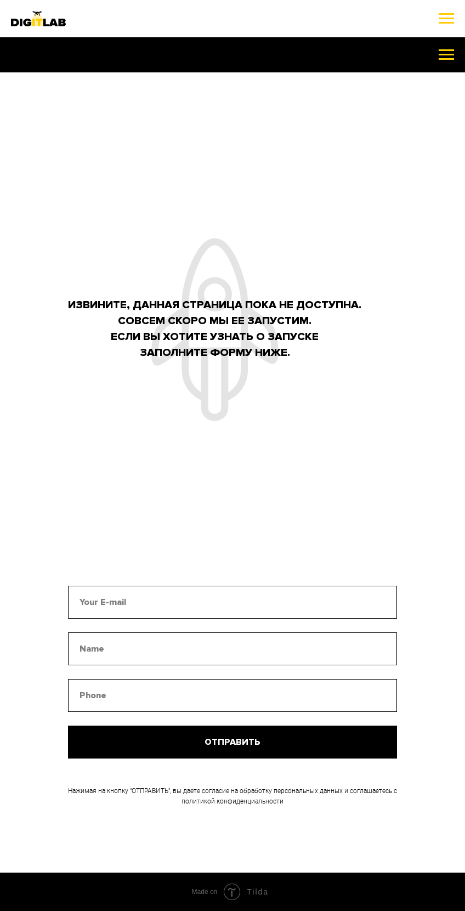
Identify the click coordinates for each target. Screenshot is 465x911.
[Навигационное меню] (446, 18)
